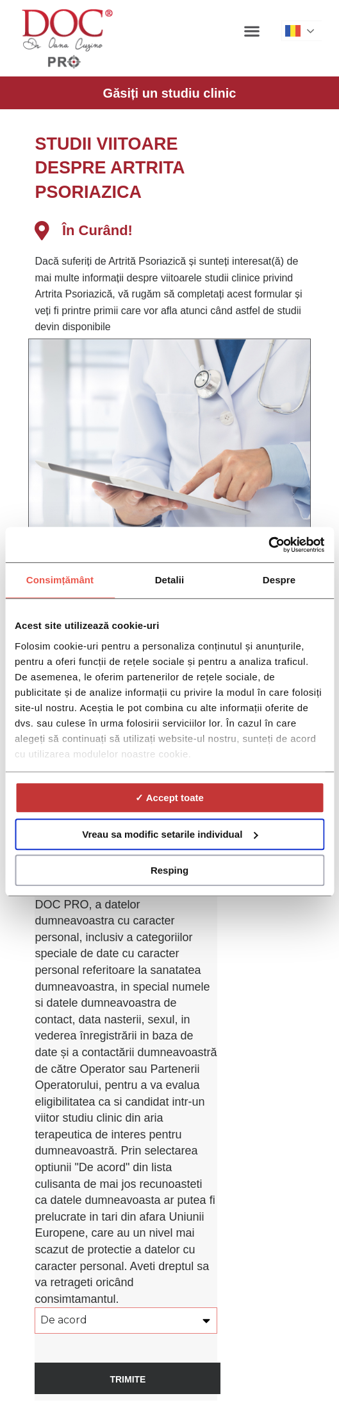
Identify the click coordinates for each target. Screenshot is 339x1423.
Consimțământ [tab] (60, 579)
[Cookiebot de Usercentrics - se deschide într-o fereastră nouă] (268, 544)
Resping (169, 870)
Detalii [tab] (170, 579)
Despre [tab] (279, 579)
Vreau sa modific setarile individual (170, 834)
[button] (252, 30)
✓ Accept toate (169, 797)
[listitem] (172, 294)
